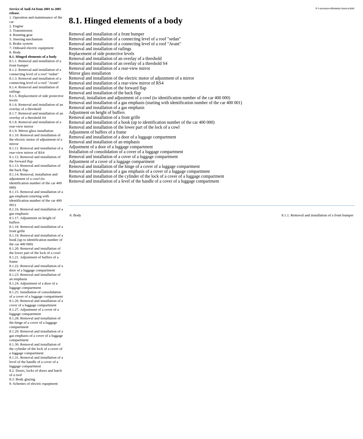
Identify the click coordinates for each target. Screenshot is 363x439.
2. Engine (16, 26)
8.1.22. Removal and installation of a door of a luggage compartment (36, 268)
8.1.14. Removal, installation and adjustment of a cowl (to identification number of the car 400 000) (35, 180)
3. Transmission (20, 30)
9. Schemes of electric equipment (33, 384)
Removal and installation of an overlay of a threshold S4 (118, 63)
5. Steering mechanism (26, 39)
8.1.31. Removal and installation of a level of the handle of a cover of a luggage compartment (36, 361)
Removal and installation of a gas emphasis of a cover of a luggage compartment (139, 171)
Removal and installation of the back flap (105, 92)
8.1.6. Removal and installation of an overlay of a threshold (36, 106)
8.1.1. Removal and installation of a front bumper (317, 215)
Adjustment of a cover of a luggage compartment (111, 161)
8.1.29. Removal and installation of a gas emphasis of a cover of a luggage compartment (36, 335)
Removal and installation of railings (100, 48)
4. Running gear (21, 35)
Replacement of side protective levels (101, 53)
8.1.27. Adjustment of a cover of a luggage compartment (34, 311)
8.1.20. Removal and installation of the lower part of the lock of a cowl (35, 250)
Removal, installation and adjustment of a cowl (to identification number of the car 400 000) (149, 97)
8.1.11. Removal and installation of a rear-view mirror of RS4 (36, 150)
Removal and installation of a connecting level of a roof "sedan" (125, 39)
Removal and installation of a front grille (104, 117)
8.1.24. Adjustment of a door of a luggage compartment (33, 285)
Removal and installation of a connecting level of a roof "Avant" (125, 43)
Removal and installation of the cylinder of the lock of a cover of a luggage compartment (146, 176)
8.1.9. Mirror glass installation (31, 131)
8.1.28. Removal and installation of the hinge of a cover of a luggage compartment (35, 322)
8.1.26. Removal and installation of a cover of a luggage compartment (36, 303)
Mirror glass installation (90, 73)
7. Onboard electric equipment (31, 48)
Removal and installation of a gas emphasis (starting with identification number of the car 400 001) (155, 102)
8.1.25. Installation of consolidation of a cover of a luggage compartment (36, 294)
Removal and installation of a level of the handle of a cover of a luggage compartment (144, 181)
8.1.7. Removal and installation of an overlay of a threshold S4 (36, 115)
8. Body (15, 52)
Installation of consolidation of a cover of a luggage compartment (126, 151)
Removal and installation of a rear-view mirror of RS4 (116, 83)
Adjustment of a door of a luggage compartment (111, 146)
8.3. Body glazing (22, 379)
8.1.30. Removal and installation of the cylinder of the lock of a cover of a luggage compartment (36, 348)
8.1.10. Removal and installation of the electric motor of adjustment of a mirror (35, 139)
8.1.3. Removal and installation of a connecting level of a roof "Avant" (35, 80)
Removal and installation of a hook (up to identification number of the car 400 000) (142, 122)
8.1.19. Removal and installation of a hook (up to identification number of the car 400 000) (36, 239)
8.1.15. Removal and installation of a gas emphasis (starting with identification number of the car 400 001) (36, 198)
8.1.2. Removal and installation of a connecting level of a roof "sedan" (35, 72)
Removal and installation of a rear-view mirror (109, 68)
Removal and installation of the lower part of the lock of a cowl (124, 127)
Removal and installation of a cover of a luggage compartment (123, 156)
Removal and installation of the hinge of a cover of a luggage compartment (134, 166)
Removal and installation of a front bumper (106, 34)
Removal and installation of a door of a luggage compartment (122, 137)
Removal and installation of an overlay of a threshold (115, 58)
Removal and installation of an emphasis (104, 142)
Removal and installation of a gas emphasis (106, 107)
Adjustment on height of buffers (97, 112)
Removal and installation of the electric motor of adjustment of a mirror (131, 78)
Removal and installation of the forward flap (107, 88)
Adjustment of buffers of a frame (97, 132)
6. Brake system (21, 43)
